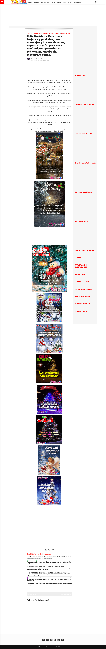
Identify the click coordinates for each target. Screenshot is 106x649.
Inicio (30, 2)
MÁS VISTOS (67, 2)
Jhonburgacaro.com (67, 646)
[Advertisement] (53, 16)
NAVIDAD (63, 33)
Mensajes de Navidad (54, 33)
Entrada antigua (32, 594)
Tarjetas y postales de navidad (42, 34)
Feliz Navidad (34, 33)
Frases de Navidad (43, 33)
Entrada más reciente (66, 594)
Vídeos (37, 2)
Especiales (45, 2)
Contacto (77, 2)
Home (28, 33)
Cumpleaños (57, 2)
